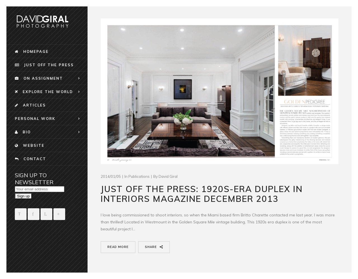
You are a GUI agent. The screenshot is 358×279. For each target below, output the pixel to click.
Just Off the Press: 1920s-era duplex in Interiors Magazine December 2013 (202, 194)
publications (139, 176)
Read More (118, 247)
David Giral (168, 176)
